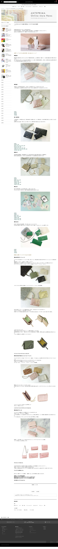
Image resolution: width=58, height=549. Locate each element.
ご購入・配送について (4, 531)
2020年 (2, 95)
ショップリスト (31, 531)
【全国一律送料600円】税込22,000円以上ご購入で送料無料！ (29, 4)
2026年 (2, 81)
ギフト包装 (2, 533)
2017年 (2, 102)
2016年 (2, 105)
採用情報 (44, 531)
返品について (3, 532)
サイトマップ (3, 536)
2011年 (2, 117)
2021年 (2, 93)
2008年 (2, 124)
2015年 (2, 107)
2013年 (2, 112)
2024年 (2, 86)
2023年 (2, 88)
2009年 (2, 121)
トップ (3, 8)
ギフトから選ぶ (32, 511)
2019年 (2, 98)
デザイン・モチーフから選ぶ (18, 511)
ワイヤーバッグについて (32, 532)
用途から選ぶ (26, 511)
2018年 (2, 100)
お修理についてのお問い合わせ (19, 531)
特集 (29, 533)
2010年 (2, 119)
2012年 (2, 114)
